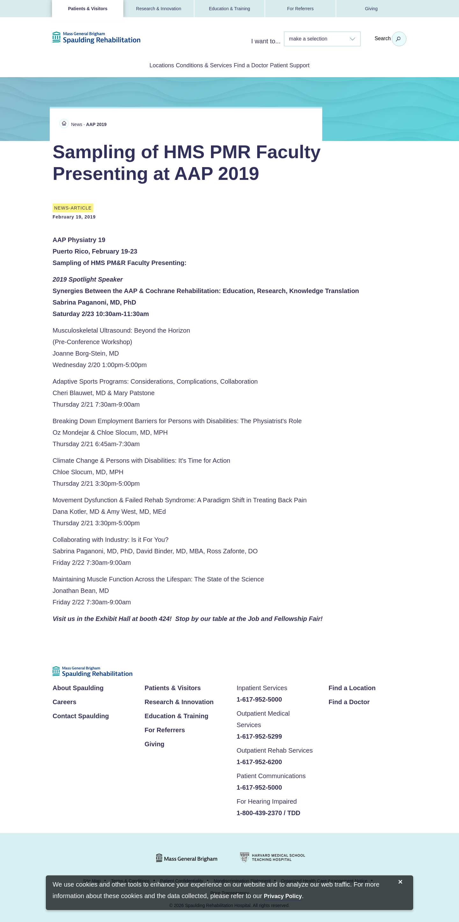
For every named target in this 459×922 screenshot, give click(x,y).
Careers (64, 700)
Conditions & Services (195, 65)
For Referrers (300, 8)
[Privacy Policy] (283, 896)
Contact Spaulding (81, 714)
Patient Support (315, 65)
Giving (371, 8)
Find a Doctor (260, 65)
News (76, 123)
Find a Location (352, 686)
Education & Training (229, 8)
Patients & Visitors (87, 8)
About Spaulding (78, 686)
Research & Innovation (158, 8)
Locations (135, 65)
